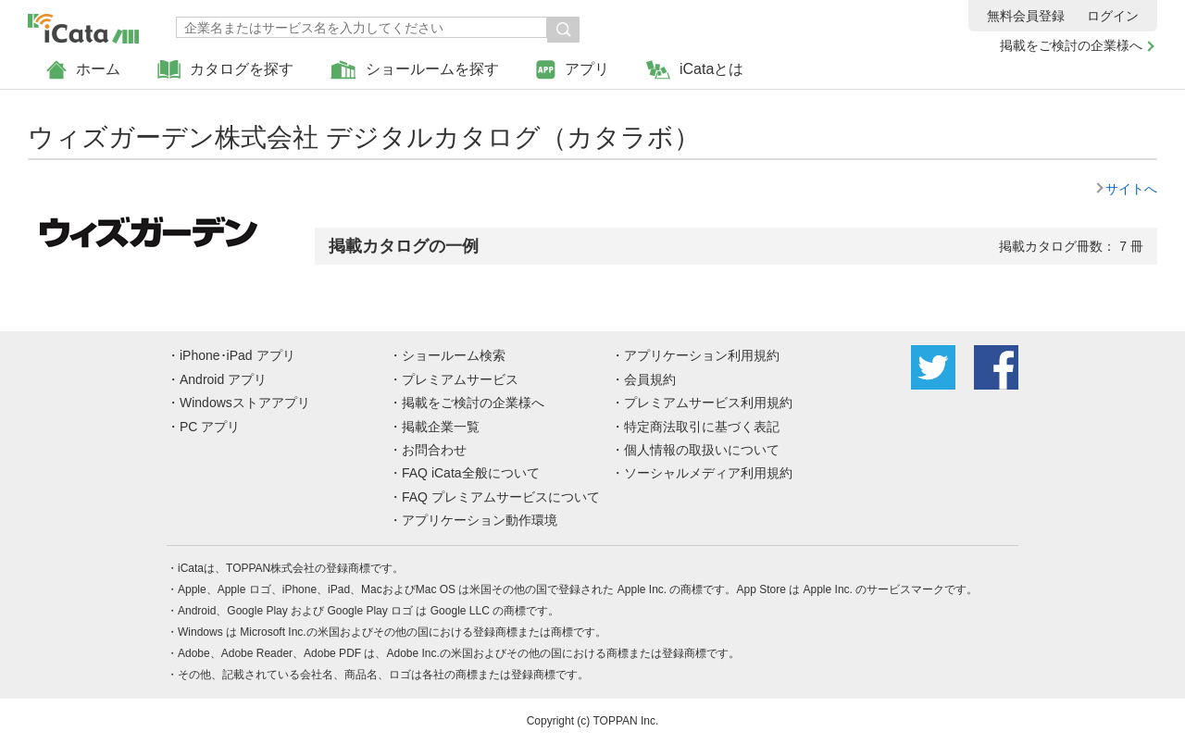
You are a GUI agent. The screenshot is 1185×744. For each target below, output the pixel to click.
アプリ (572, 70)
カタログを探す (225, 70)
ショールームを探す (415, 70)
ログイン (1113, 15)
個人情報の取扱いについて (702, 449)
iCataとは (694, 70)
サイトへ (1131, 188)
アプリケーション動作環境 (479, 520)
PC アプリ (210, 426)
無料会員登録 (1026, 15)
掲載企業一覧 (441, 426)
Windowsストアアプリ (245, 402)
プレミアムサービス (460, 379)
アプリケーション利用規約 (702, 355)
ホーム (83, 70)
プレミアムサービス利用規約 (708, 402)
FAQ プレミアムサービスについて (501, 497)
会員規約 (650, 379)
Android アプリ (223, 379)
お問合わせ (434, 449)
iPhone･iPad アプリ (237, 355)
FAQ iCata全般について (471, 472)
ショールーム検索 (453, 355)
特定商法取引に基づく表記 (702, 426)
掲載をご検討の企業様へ (1071, 45)
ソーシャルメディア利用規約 (708, 472)
